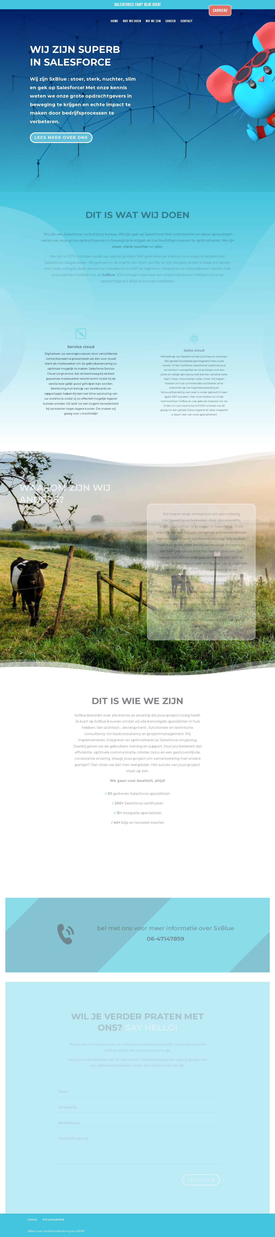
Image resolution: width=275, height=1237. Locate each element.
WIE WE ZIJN (153, 20)
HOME (114, 20)
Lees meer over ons (62, 134)
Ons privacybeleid (53, 1219)
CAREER (170, 20)
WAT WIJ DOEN (132, 20)
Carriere (220, 10)
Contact (32, 1219)
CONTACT (186, 20)
